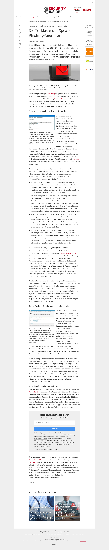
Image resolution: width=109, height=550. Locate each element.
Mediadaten (48, 534)
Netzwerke (40, 17)
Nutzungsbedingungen (40, 438)
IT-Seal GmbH (35, 460)
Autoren (82, 534)
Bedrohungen (31, 17)
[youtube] (61, 532)
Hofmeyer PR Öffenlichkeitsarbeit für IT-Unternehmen (89, 42)
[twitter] (20, 30)
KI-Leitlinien (77, 534)
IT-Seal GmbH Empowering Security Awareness (89, 33)
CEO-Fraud (58, 99)
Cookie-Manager (28, 534)
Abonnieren (55, 429)
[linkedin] (20, 37)
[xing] (20, 33)
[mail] (20, 40)
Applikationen (58, 17)
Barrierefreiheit (60, 534)
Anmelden (87, 3)
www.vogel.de (83, 540)
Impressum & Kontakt (69, 534)
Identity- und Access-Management (73, 17)
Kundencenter (41, 534)
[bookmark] (46, 41)
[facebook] (20, 26)
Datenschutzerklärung (40, 440)
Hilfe (37, 534)
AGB (34, 534)
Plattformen (48, 17)
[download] (20, 48)
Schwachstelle (34, 392)
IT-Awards (23, 17)
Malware (76, 159)
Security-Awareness (68, 253)
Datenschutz (54, 534)
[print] (20, 44)
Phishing (51, 94)
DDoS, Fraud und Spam (41, 21)
